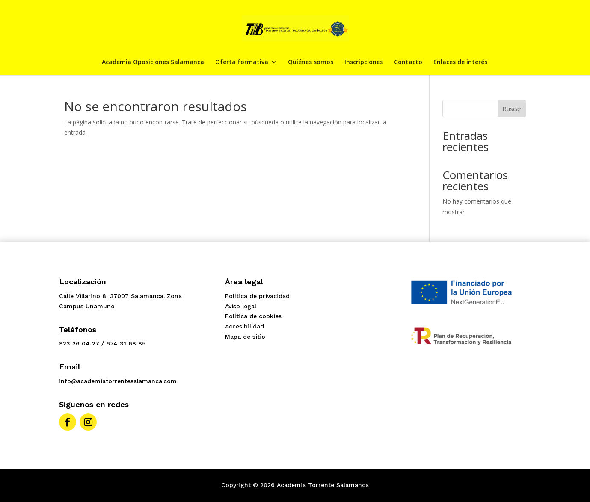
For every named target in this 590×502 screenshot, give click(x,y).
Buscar (512, 109)
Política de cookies (253, 316)
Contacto (408, 62)
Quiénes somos (310, 62)
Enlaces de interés (460, 62)
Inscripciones (363, 62)
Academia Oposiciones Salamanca (153, 62)
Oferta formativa (241, 62)
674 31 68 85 (125, 343)
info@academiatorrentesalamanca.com (118, 381)
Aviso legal (240, 306)
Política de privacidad (257, 295)
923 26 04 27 (79, 343)
